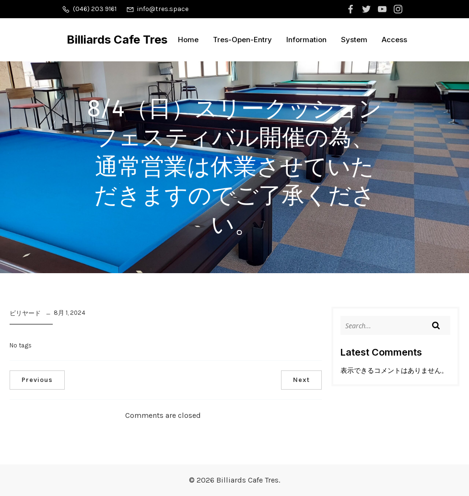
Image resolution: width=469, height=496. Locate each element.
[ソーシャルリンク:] (352, 9)
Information (306, 39)
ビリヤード (25, 313)
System (354, 39)
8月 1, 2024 (69, 312)
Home (188, 39)
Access (394, 39)
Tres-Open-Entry (242, 39)
